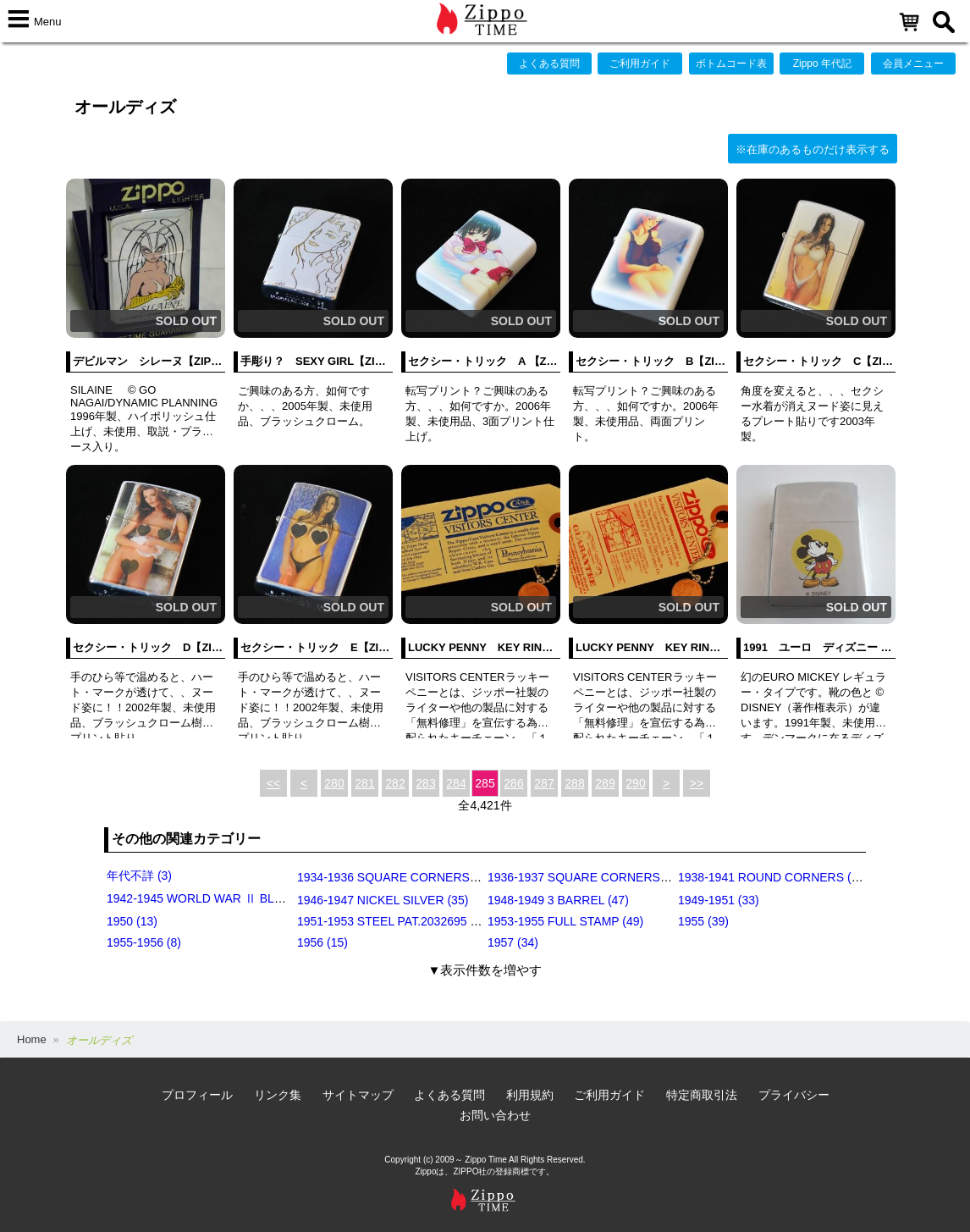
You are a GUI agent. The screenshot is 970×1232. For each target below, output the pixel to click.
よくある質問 (549, 63)
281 (364, 783)
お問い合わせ (495, 1115)
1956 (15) (322, 942)
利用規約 (530, 1095)
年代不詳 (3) (139, 875)
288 (574, 783)
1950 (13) (132, 921)
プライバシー (793, 1095)
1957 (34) (513, 942)
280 (334, 783)
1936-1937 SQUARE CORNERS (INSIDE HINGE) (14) (632, 877)
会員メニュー (913, 63)
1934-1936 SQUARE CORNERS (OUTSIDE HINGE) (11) (447, 877)
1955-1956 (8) (144, 942)
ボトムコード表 (731, 63)
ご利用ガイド (639, 63)
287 (544, 783)
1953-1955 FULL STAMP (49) (565, 921)
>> (696, 783)
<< (273, 783)
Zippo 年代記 (822, 63)
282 (395, 783)
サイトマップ (358, 1095)
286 (513, 783)
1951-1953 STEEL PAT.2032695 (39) (394, 921)
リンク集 (277, 1095)
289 (605, 783)
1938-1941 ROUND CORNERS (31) (773, 877)
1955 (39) (703, 921)
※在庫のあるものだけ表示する (813, 149)
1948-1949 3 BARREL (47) (558, 900)
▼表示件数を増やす (485, 970)
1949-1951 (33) (718, 900)
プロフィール (197, 1095)
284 (456, 783)
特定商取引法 (701, 1095)
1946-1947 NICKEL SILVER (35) (382, 900)
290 (635, 783)
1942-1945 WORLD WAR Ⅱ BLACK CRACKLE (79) (244, 898)
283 (425, 783)
